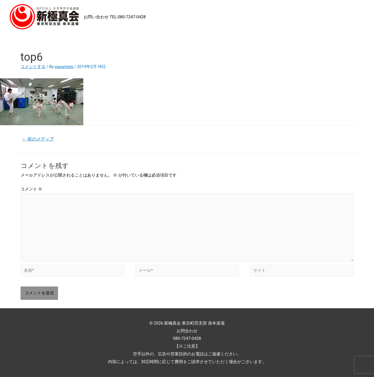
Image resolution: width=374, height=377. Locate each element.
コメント (31, 189)
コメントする (33, 66)
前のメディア (38, 139)
